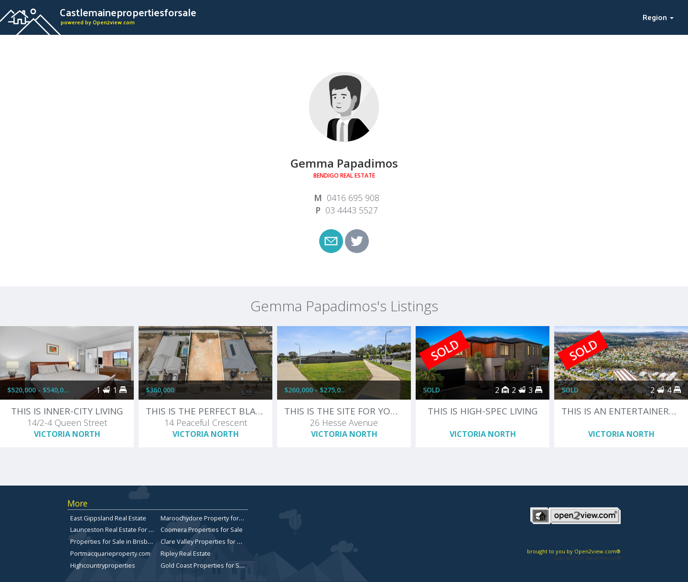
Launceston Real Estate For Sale (115, 529)
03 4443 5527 (351, 210)
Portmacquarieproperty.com (110, 553)
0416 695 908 (353, 197)
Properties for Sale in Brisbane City (120, 541)
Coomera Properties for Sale (202, 529)
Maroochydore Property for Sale (207, 518)
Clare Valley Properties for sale (205, 541)
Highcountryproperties (102, 565)
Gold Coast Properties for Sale (204, 565)
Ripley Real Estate (186, 553)
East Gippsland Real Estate (108, 518)
